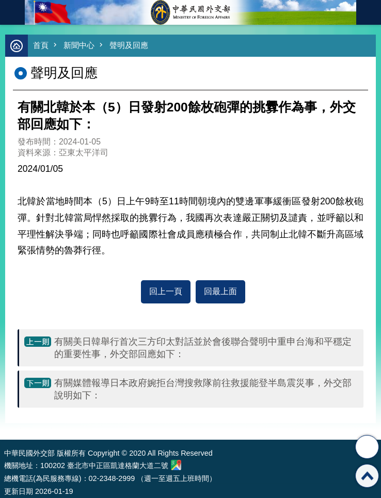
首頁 (41, 45)
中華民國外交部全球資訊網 (190, 12)
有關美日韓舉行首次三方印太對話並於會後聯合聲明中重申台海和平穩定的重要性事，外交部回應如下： (203, 347)
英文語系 (368, 12)
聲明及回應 (128, 45)
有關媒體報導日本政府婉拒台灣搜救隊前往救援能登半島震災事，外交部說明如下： (203, 389)
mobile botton (12, 12)
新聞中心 (79, 45)
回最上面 (220, 291)
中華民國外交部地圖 (176, 465)
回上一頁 (165, 291)
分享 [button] (367, 447)
